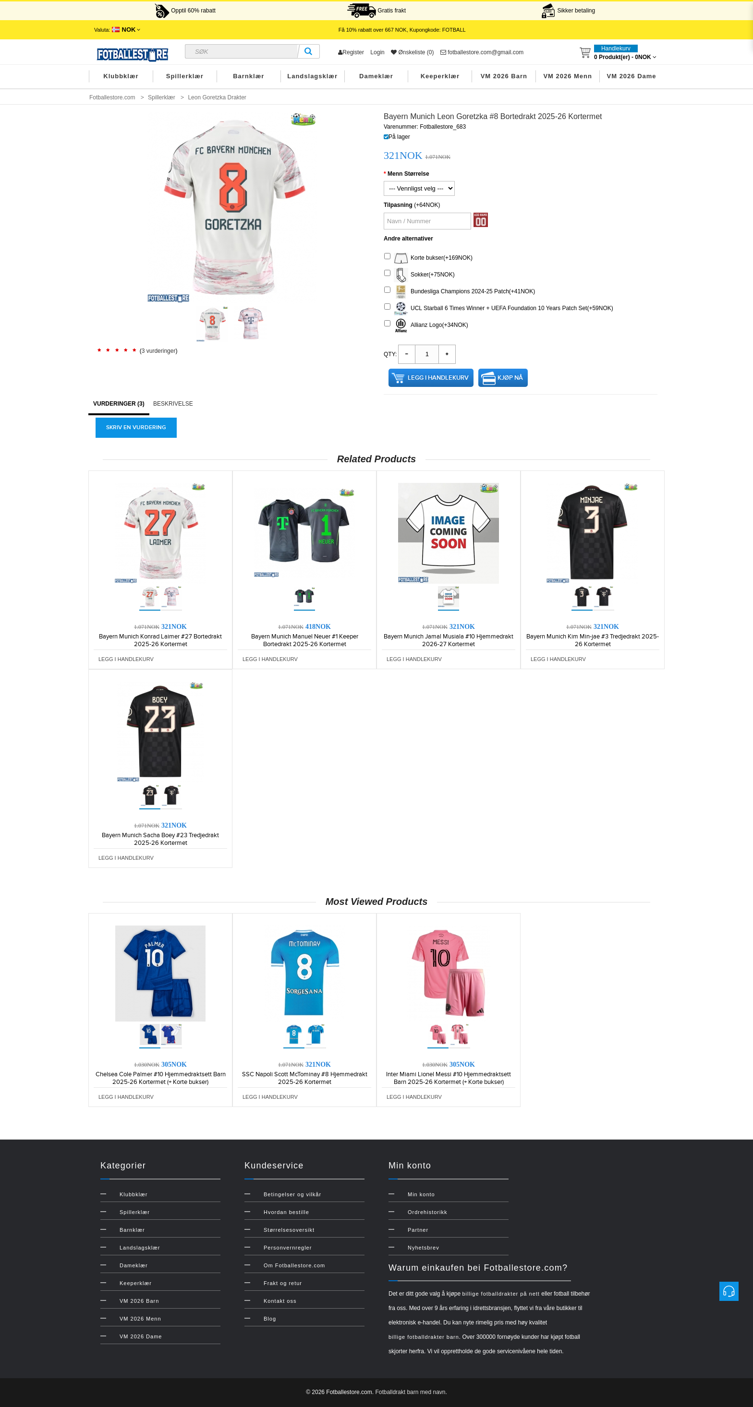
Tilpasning (398, 205)
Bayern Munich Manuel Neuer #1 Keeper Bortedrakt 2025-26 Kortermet (304, 640)
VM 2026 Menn (567, 76)
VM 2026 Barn (504, 76)
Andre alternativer (408, 238)
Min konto (421, 1194)
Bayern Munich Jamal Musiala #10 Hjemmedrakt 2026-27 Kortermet (448, 640)
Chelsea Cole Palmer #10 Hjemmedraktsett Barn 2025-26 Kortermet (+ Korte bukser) (161, 1078)
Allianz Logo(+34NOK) (426, 325)
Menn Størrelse (408, 173)
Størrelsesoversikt (289, 1230)
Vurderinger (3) (119, 403)
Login (377, 52)
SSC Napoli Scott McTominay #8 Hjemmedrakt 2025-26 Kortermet (304, 1078)
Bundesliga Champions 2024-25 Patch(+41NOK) (459, 292)
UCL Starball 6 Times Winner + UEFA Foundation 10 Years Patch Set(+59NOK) (498, 308)
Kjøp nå (510, 378)
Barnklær (248, 76)
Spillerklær (185, 76)
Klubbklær (120, 76)
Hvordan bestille (286, 1212)
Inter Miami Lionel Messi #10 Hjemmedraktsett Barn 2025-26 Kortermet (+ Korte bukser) (448, 1078)
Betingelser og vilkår (292, 1194)
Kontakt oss (280, 1301)
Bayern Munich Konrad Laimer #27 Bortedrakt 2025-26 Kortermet (160, 640)
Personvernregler (288, 1248)
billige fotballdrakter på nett (500, 1294)
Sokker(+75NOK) (419, 275)
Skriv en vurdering (136, 427)
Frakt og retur (283, 1283)
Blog (270, 1319)
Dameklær (376, 76)
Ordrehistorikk (427, 1212)
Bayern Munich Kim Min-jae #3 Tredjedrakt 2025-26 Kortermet (592, 640)
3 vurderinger (159, 351)
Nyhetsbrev (423, 1248)
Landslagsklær (312, 76)
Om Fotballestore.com (294, 1265)
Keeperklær (440, 76)
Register (351, 52)
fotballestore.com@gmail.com (482, 52)
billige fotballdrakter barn (424, 1337)
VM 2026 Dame (631, 76)
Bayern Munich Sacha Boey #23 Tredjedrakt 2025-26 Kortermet (160, 839)
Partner (418, 1230)
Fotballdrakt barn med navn (410, 1392)
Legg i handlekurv (438, 378)
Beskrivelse (173, 403)
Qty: (390, 354)
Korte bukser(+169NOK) (428, 258)
